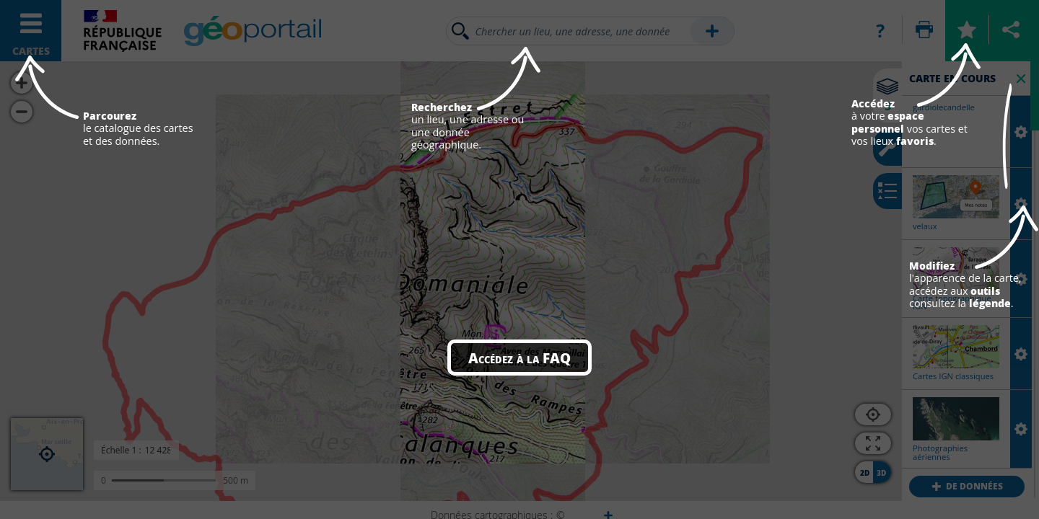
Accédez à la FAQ (519, 357)
